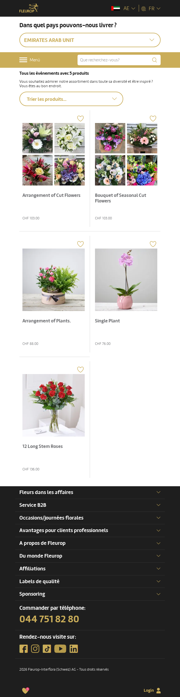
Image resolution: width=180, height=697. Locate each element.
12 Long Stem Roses (42, 446)
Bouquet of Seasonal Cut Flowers (120, 198)
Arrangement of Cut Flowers (51, 195)
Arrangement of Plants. (46, 321)
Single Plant (107, 321)
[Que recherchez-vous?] (119, 60)
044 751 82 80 (49, 619)
